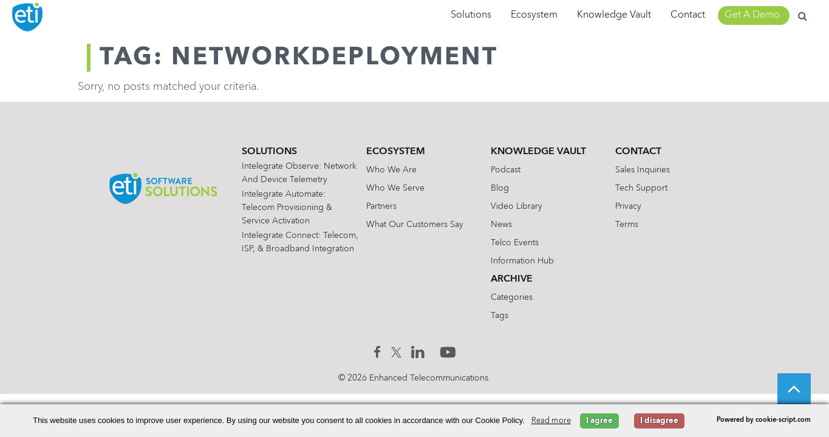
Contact (687, 15)
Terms (633, 224)
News (508, 224)
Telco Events (522, 243)
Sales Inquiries (649, 170)
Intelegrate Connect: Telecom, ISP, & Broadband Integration (293, 262)
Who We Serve (403, 188)
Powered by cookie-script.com (764, 420)
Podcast (513, 170)
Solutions (471, 15)
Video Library (524, 206)
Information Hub (529, 261)
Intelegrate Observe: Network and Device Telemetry (289, 179)
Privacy (635, 206)
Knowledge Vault (614, 15)
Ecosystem (534, 15)
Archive (519, 279)
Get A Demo (752, 15)
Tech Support (648, 188)
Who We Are (399, 170)
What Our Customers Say (422, 224)
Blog (507, 188)
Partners (389, 206)
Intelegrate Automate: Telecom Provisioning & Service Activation (294, 221)
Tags (507, 315)
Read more (551, 421)
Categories (519, 297)
